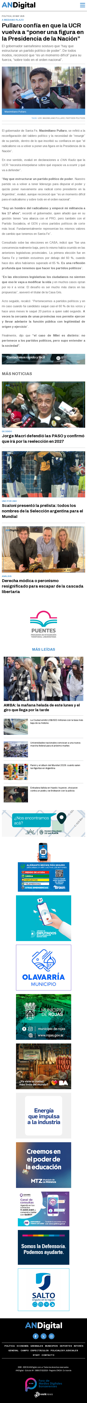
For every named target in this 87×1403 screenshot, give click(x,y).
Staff (36, 1355)
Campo (25, 1350)
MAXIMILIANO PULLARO (54, 118)
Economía (23, 1346)
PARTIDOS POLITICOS (75, 118)
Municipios (51, 1346)
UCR (40, 118)
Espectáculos (40, 1350)
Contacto (48, 1355)
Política (9, 1346)
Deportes (66, 1346)
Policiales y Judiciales (64, 1350)
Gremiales (36, 1346)
